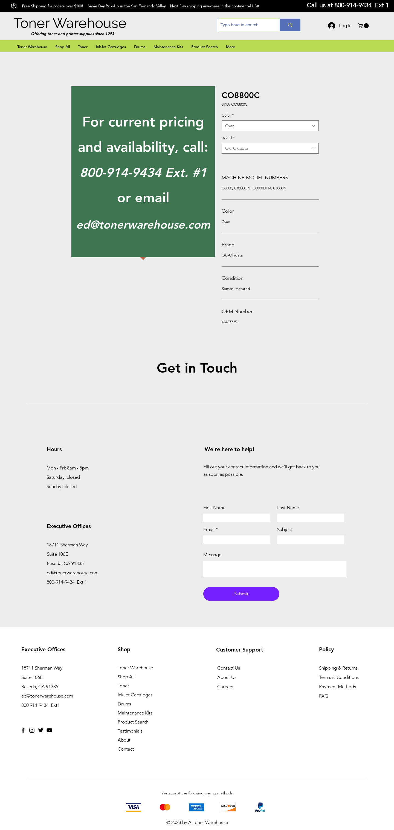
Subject (284, 529)
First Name (214, 507)
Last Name (288, 507)
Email (209, 529)
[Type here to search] (244, 25)
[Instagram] (31, 730)
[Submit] (241, 594)
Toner (123, 685)
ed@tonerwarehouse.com (143, 224)
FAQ (323, 696)
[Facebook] (23, 730)
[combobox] (270, 125)
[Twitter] (40, 730)
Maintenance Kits (135, 713)
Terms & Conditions (339, 677)
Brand (228, 138)
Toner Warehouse (69, 23)
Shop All (126, 676)
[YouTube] (49, 730)
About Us (226, 677)
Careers (225, 686)
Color (228, 115)
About (124, 740)
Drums (124, 704)
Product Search (133, 722)
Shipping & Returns (338, 668)
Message (212, 554)
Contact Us (228, 668)
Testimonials (130, 731)
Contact (126, 749)
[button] (364, 25)
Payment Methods (338, 686)
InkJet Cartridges (135, 695)
